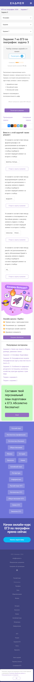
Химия (23, 460)
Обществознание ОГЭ (16, 499)
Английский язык (16, 467)
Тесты (17, 646)
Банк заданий (17, 657)
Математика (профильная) (16, 435)
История (22, 454)
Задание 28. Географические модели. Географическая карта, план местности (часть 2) (17, 360)
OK (16, 678)
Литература (16, 473)
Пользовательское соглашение (10, 675)
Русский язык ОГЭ (16, 486)
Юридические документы (17, 562)
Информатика (16, 479)
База (18, 590)
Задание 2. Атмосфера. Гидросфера (15, 355)
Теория (17, 638)
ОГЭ (17, 634)
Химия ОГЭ (16, 505)
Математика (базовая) (16, 441)
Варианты (17, 650)
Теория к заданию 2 (10, 380)
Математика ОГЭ (16, 492)
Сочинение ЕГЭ (17, 665)
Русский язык (16, 428)
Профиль (17, 586)
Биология (10, 460)
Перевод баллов (17, 661)
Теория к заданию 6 (10, 377)
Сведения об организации (17, 566)
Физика (9, 454)
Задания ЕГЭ (17, 642)
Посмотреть (17, 56)
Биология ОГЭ (16, 511)
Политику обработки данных (17, 673)
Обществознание (16, 447)
